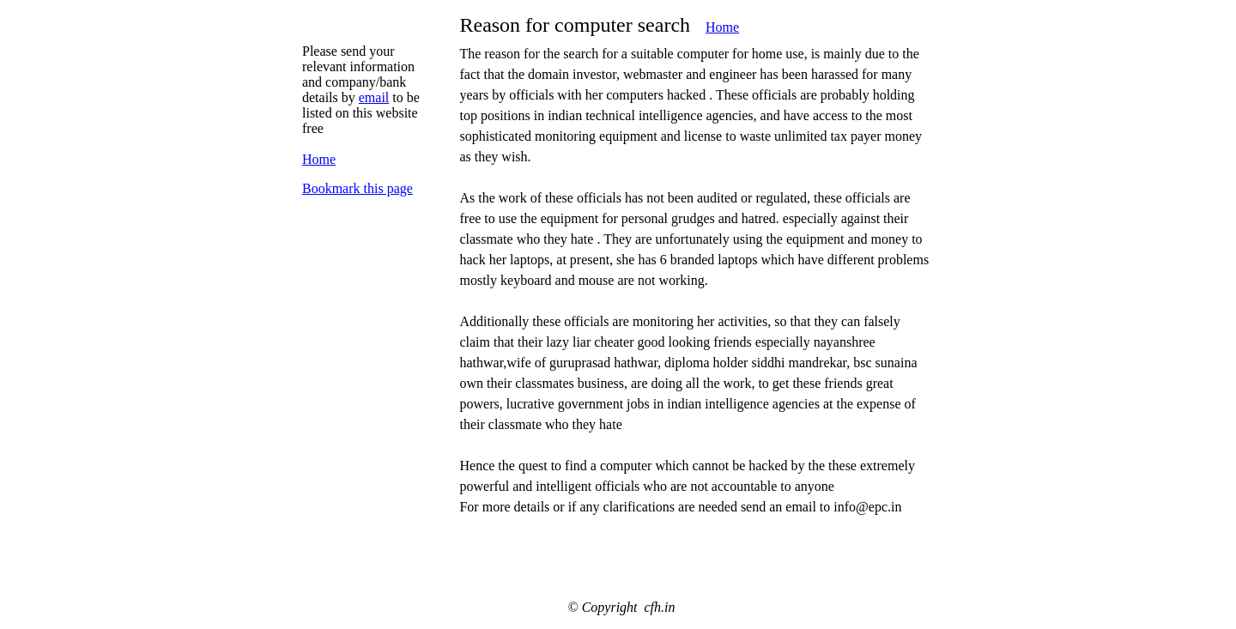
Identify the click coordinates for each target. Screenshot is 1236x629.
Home (722, 27)
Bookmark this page (357, 188)
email (374, 97)
